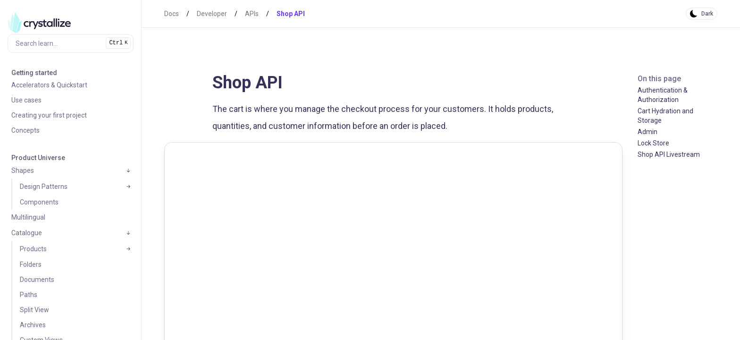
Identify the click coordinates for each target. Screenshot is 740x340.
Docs (171, 13)
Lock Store (653, 143)
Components (39, 202)
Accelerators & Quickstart (49, 85)
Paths (28, 294)
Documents (37, 279)
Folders (31, 264)
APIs (252, 13)
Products (33, 249)
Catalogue (26, 233)
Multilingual (28, 217)
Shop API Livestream (669, 154)
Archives (33, 325)
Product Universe (38, 158)
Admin (647, 132)
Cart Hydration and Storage (665, 115)
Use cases (26, 100)
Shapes (22, 170)
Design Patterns (43, 186)
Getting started (34, 72)
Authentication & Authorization (663, 94)
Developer (212, 13)
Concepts (25, 130)
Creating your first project (49, 115)
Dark (707, 13)
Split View (34, 310)
